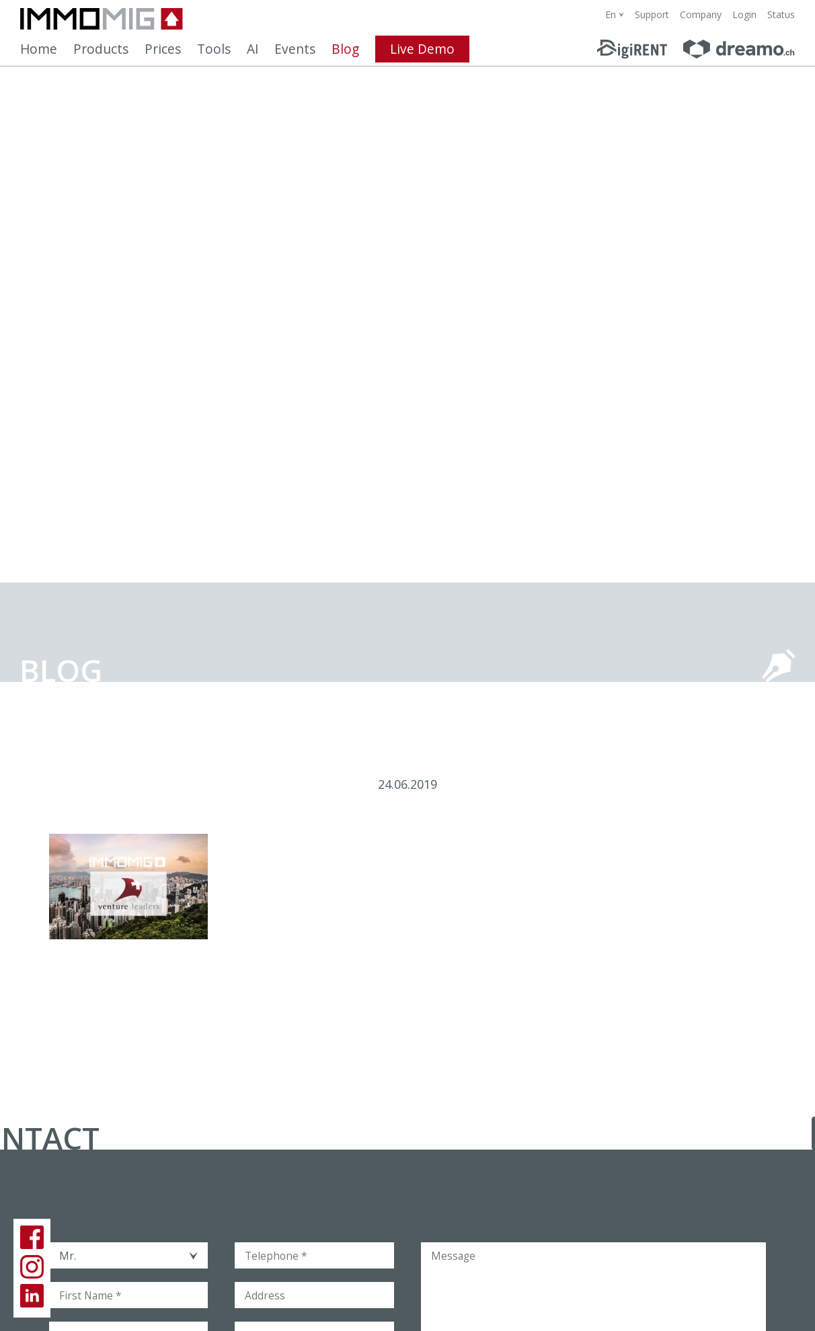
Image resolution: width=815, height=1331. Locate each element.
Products (100, 49)
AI (252, 49)
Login (744, 14)
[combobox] (614, 14)
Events (294, 49)
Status (781, 14)
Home (38, 49)
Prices (163, 49)
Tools (214, 49)
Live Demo (422, 49)
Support (652, 14)
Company (701, 14)
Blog (345, 49)
